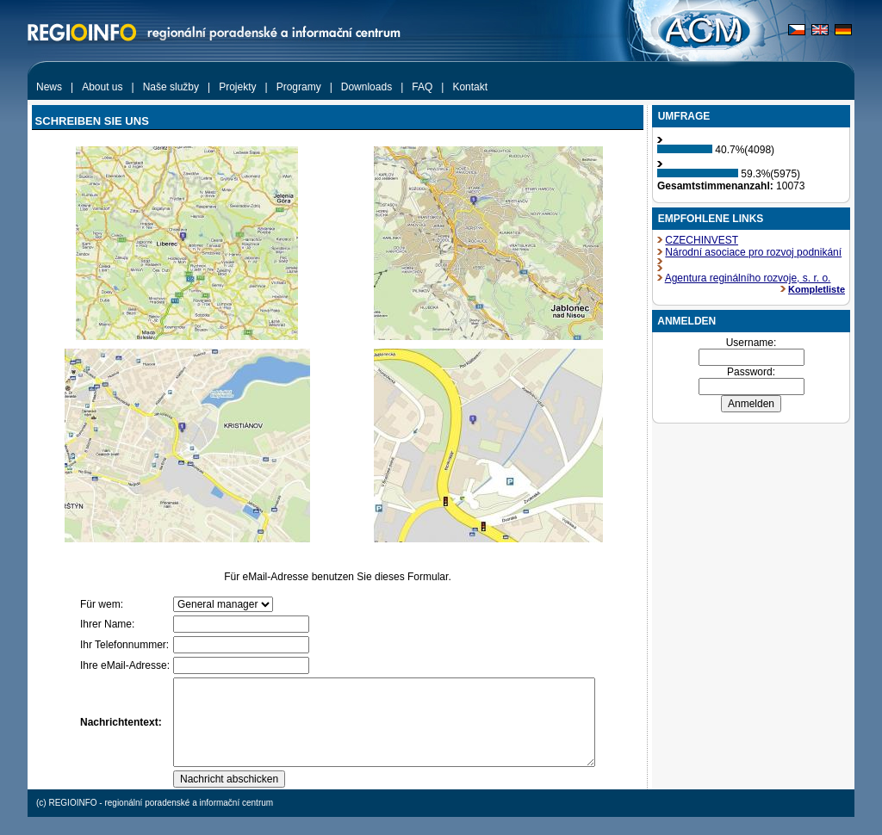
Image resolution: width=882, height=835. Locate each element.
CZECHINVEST (701, 240)
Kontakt (470, 87)
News (49, 87)
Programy (298, 87)
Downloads (366, 87)
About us (102, 87)
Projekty (237, 87)
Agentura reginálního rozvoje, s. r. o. (748, 278)
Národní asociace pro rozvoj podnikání (753, 252)
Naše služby (171, 87)
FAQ (422, 87)
